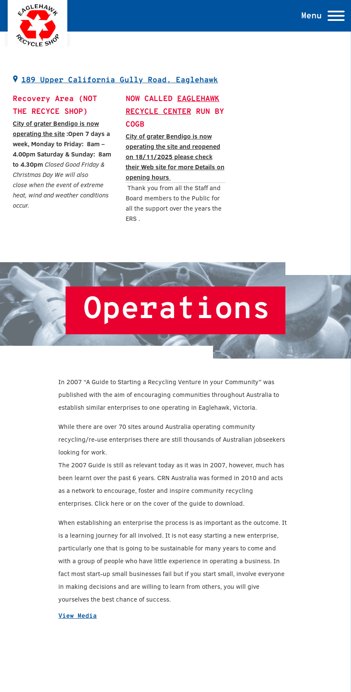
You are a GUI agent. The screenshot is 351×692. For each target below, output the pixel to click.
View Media (77, 616)
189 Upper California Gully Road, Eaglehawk (119, 80)
